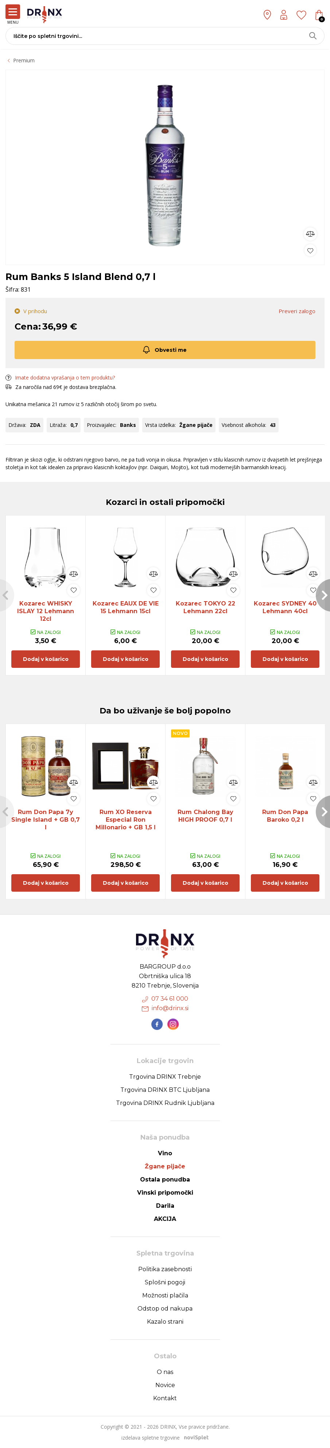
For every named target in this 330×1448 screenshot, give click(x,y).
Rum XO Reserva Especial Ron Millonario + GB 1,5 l (126, 820)
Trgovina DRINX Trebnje (165, 1076)
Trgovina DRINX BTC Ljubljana (165, 1089)
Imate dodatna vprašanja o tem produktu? (60, 377)
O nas (165, 1372)
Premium (24, 60)
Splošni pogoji (165, 1282)
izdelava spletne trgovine (150, 1437)
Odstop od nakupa (165, 1308)
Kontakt (165, 1398)
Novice (165, 1385)
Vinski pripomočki (165, 1192)
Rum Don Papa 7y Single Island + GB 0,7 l (45, 820)
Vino (165, 1153)
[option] (165, 165)
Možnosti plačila (165, 1295)
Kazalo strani (165, 1321)
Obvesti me (164, 349)
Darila (165, 1205)
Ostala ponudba (165, 1179)
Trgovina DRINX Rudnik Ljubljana (165, 1102)
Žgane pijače (165, 1166)
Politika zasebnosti (165, 1269)
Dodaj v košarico (46, 659)
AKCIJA (165, 1218)
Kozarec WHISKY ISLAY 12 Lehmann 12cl (45, 611)
